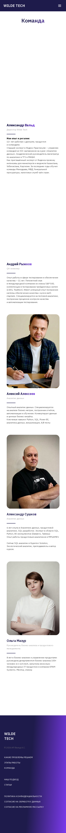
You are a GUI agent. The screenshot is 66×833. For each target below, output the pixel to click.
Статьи (8, 784)
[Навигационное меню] (59, 6)
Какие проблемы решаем (18, 757)
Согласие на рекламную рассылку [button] (24, 807)
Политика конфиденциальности (23, 796)
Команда (9, 768)
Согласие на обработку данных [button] (22, 801)
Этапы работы (12, 762)
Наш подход (11, 779)
